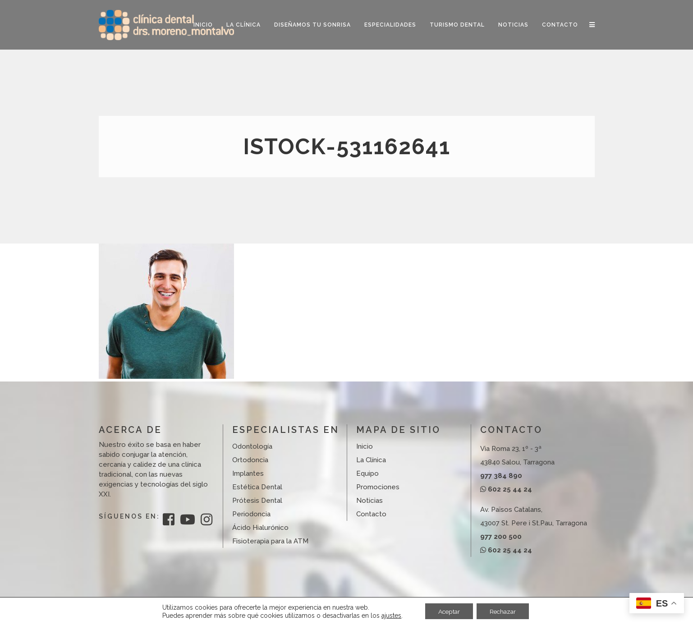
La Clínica (371, 460)
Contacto (371, 514)
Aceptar (448, 611)
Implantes (248, 473)
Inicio (364, 446)
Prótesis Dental (257, 500)
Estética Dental (257, 487)
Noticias (369, 500)
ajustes (389, 615)
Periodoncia (251, 514)
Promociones (377, 487)
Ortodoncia (250, 460)
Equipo (367, 473)
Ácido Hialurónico (260, 528)
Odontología (252, 446)
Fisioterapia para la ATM (270, 541)
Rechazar (503, 611)
